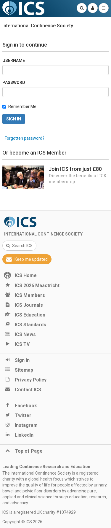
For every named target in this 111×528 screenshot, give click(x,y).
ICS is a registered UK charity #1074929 (39, 512)
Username (13, 60)
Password (13, 82)
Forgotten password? (24, 138)
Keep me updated (27, 259)
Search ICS (19, 245)
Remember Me (22, 106)
